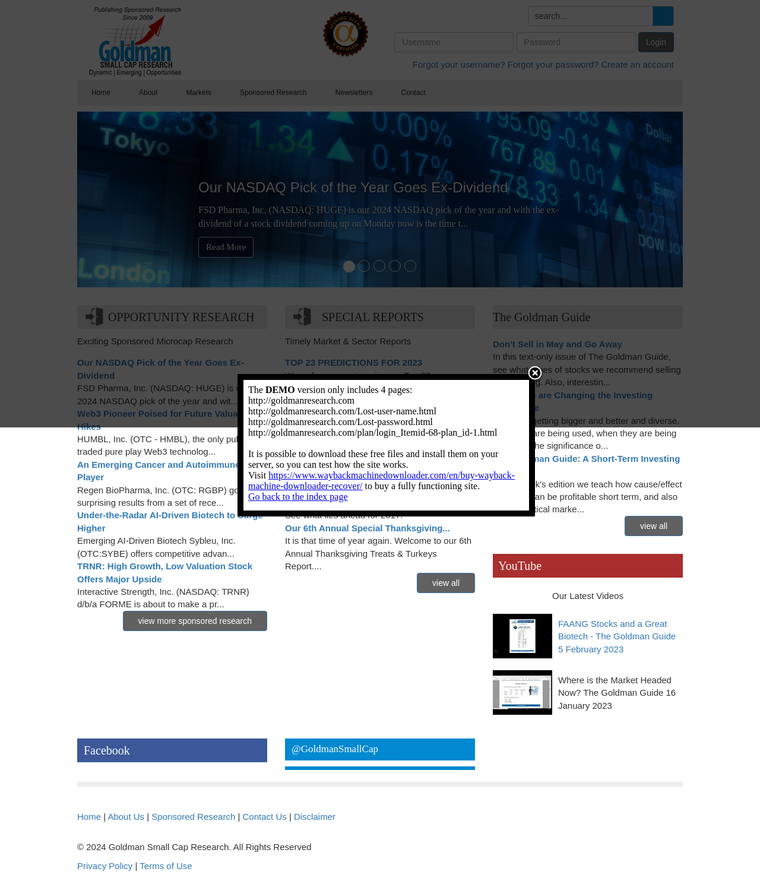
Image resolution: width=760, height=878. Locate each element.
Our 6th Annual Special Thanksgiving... (367, 528)
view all (446, 583)
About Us (125, 817)
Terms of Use (166, 866)
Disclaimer (314, 817)
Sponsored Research (193, 817)
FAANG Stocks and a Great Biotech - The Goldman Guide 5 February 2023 (617, 636)
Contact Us (265, 817)
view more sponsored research (195, 621)
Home (89, 817)
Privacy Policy (104, 866)
